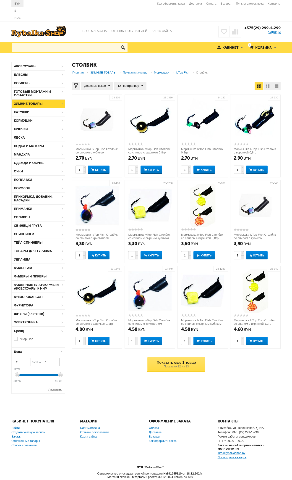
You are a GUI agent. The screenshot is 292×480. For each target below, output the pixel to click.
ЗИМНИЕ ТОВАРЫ (28, 103)
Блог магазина (90, 428)
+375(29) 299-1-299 (262, 28)
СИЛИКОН (22, 217)
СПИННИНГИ (24, 234)
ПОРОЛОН (22, 188)
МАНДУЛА (22, 154)
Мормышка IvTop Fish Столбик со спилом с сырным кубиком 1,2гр (202, 324)
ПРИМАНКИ (23, 209)
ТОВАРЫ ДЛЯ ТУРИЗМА (33, 251)
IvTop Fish (26, 339)
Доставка (195, 3)
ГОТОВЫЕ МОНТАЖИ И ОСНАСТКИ (32, 93)
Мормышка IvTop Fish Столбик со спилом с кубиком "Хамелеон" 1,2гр (255, 238)
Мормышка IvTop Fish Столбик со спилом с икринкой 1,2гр (255, 322)
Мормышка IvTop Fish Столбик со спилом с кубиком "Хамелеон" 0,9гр (96, 152)
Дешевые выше (97, 86)
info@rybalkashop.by (231, 453)
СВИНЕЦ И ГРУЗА (28, 225)
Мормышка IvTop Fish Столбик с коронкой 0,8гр (255, 150)
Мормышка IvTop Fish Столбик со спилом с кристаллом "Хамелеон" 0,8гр (96, 238)
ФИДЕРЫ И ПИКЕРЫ (30, 276)
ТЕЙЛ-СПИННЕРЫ (28, 242)
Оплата (211, 3)
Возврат (226, 3)
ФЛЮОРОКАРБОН (28, 297)
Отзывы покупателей (94, 432)
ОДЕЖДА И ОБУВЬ (29, 163)
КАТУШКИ (21, 112)
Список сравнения (24, 445)
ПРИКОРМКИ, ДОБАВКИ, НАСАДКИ (33, 198)
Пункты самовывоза (249, 3)
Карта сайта (88, 436)
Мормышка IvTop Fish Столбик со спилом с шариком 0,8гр (149, 150)
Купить (100, 169)
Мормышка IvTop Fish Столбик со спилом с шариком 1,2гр (96, 322)
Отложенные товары (25, 441)
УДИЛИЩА (22, 259)
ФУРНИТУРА (23, 305)
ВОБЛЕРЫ (22, 83)
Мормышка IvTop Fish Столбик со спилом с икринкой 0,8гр (202, 236)
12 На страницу (130, 86)
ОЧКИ (18, 171)
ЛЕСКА (19, 137)
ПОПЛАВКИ (23, 180)
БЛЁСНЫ (21, 74)
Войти (15, 428)
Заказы (16, 436)
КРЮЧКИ (21, 129)
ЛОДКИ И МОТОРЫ (29, 146)
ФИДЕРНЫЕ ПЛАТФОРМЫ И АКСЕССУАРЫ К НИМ (36, 286)
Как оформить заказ (171, 3)
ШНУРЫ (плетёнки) (29, 314)
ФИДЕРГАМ (23, 268)
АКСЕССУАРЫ (25, 66)
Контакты (274, 3)
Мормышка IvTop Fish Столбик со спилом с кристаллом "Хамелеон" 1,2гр (149, 324)
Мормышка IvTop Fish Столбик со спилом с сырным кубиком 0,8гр (149, 238)
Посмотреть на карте (232, 457)
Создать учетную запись (28, 432)
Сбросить (56, 389)
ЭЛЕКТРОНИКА (26, 322)
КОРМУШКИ (23, 120)
